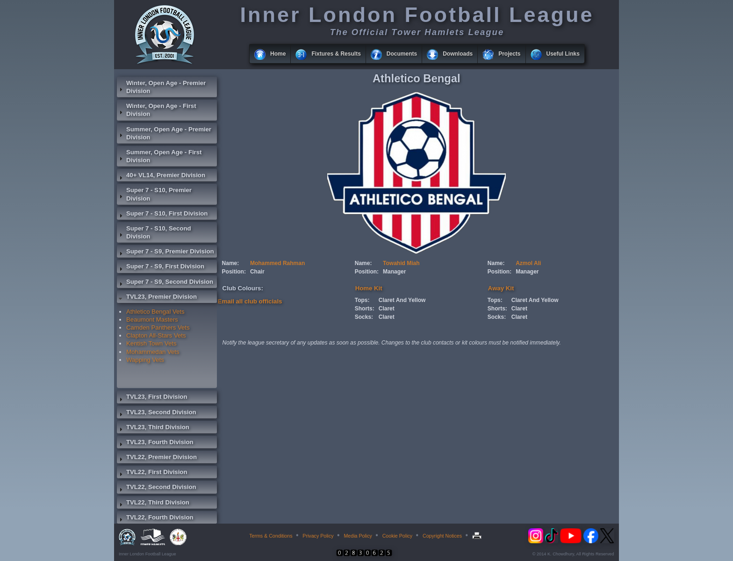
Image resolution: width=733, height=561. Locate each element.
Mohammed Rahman (277, 263)
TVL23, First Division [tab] (152, 398)
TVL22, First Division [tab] (152, 473)
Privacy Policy (317, 536)
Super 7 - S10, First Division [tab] (162, 214)
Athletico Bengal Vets (155, 311)
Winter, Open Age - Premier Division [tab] (161, 86)
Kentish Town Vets (151, 343)
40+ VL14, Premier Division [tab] (161, 176)
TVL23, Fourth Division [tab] (155, 443)
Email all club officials (250, 301)
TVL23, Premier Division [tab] (157, 297)
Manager (394, 271)
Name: (230, 263)
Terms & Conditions (270, 536)
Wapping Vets (145, 359)
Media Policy (358, 536)
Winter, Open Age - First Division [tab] (156, 109)
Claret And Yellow (402, 300)
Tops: (362, 300)
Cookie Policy (397, 536)
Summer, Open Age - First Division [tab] (159, 156)
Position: (234, 271)
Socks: (364, 317)
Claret (387, 308)
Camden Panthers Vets (158, 327)
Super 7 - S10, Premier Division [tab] (154, 194)
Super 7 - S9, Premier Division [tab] (165, 252)
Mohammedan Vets (153, 351)
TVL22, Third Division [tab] (153, 503)
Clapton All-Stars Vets (156, 335)
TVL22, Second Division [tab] (156, 488)
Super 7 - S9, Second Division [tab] (165, 283)
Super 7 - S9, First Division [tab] (160, 267)
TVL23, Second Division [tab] (156, 413)
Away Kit (501, 288)
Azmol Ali (528, 263)
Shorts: (364, 308)
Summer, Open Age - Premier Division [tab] (164, 133)
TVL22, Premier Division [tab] (157, 458)
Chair (257, 271)
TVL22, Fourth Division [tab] (155, 518)
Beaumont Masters (152, 319)
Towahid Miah (401, 263)
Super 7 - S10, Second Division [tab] (154, 232)
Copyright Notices (442, 536)
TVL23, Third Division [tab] (153, 428)
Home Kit (368, 288)
